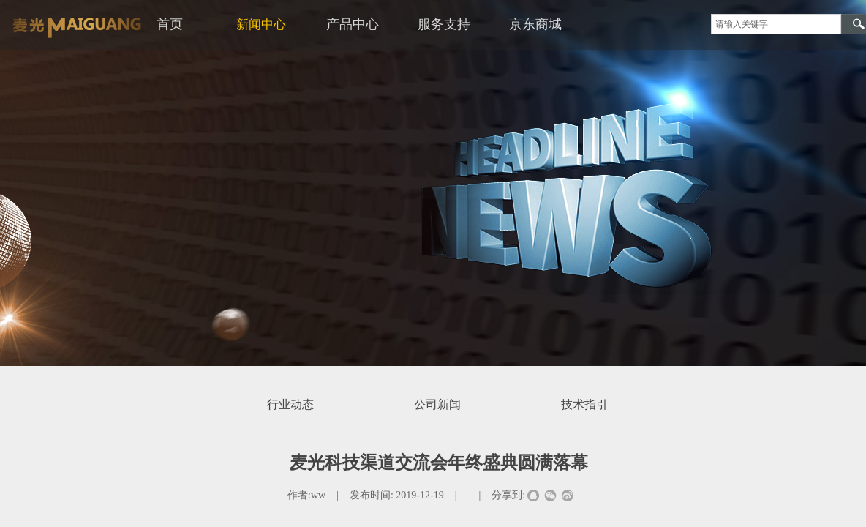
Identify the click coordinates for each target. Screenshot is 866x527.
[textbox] (776, 24)
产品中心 (352, 24)
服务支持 (444, 24)
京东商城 (535, 24)
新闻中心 (261, 24)
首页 (170, 24)
